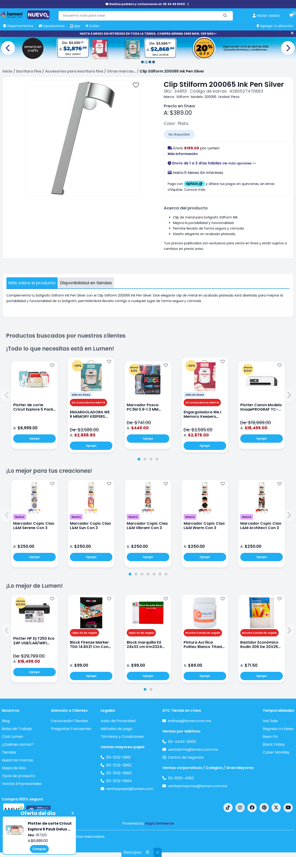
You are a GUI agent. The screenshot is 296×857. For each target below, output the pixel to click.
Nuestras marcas (17, 760)
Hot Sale (270, 721)
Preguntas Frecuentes (71, 728)
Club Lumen (12, 736)
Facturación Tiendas (69, 721)
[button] (7, 395)
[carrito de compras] (291, 15)
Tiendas (9, 752)
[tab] (139, 459)
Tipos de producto (18, 775)
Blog (6, 721)
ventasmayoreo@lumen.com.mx (197, 786)
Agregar (34, 438)
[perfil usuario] (266, 15)
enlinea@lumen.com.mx (189, 721)
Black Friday (274, 744)
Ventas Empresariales (22, 783)
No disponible (179, 134)
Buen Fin (270, 736)
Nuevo (19, 517)
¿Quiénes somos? (18, 744)
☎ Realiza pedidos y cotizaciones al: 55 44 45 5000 (145, 4)
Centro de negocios (186, 757)
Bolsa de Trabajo (17, 728)
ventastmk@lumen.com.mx (193, 749)
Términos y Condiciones (122, 736)
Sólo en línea (81, 395)
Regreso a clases (278, 728)
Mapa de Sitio (14, 768)
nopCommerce (159, 823)
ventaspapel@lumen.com (129, 788)
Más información (183, 153)
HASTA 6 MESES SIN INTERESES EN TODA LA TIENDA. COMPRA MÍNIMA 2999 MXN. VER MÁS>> (148, 34)
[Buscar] (225, 16)
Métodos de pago (117, 728)
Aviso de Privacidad (118, 721)
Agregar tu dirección (275, 26)
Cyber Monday (276, 752)
